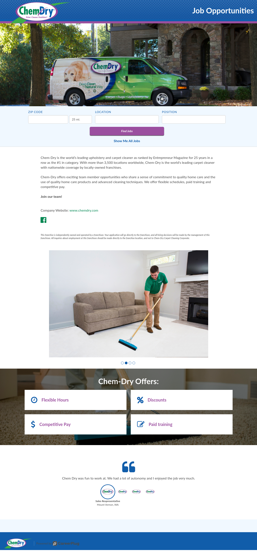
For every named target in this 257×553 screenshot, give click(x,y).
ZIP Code (35, 112)
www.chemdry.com (83, 210)
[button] (122, 363)
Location (103, 112)
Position (169, 112)
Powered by (57, 543)
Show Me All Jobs (127, 141)
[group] (128, 303)
